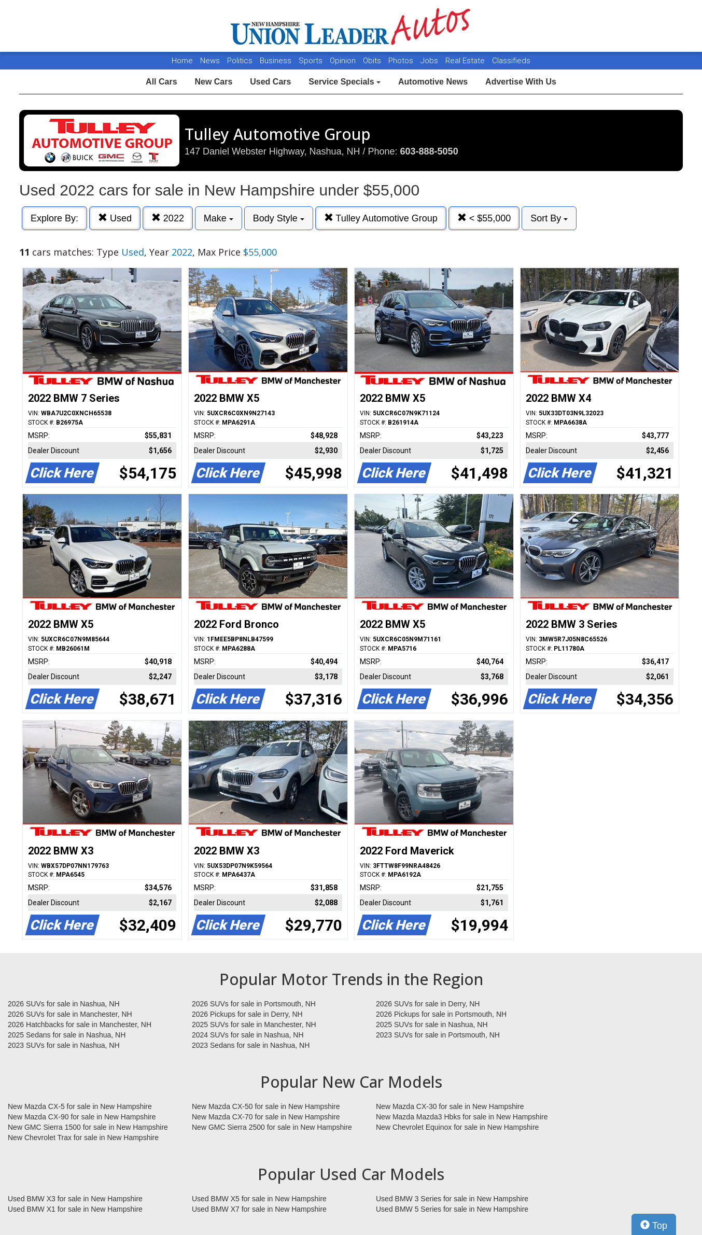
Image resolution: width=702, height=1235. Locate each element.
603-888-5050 (429, 151)
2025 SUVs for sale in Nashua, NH (432, 1024)
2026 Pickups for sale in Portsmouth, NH (441, 1014)
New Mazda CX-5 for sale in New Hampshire (80, 1106)
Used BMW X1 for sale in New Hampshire (75, 1209)
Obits (373, 60)
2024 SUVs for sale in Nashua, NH (248, 1035)
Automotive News (433, 81)
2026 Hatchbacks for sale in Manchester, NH (79, 1024)
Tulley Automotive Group (381, 218)
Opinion (344, 60)
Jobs (430, 60)
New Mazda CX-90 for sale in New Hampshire (82, 1117)
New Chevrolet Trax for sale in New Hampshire (83, 1137)
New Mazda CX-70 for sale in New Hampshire (266, 1117)
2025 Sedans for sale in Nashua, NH (66, 1035)
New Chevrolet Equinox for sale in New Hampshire (457, 1127)
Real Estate (466, 60)
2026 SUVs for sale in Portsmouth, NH (254, 1004)
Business (276, 60)
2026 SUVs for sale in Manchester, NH (70, 1014)
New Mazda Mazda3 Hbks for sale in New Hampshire (461, 1117)
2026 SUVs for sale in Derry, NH (428, 1004)
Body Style (278, 218)
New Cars (213, 81)
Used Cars (270, 81)
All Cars (161, 81)
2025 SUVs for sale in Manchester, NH (254, 1024)
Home (182, 60)
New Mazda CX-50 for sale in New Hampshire (266, 1106)
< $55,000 (484, 218)
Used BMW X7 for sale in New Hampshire (259, 1209)
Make (218, 218)
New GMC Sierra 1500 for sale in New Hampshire (88, 1127)
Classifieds (511, 60)
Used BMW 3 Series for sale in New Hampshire (452, 1199)
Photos (401, 60)
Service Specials (344, 81)
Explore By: (54, 218)
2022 (167, 218)
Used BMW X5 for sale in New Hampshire (259, 1199)
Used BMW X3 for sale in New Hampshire (75, 1199)
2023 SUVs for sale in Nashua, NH (64, 1045)
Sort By (549, 218)
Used (115, 218)
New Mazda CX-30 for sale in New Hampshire (450, 1106)
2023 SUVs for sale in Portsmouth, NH (438, 1035)
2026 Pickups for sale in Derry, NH (247, 1014)
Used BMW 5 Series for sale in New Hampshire (452, 1209)
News (210, 60)
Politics (239, 60)
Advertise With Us (520, 81)
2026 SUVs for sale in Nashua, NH (64, 1004)
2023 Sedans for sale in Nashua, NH (251, 1045)
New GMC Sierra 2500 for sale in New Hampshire (272, 1127)
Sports (312, 60)
